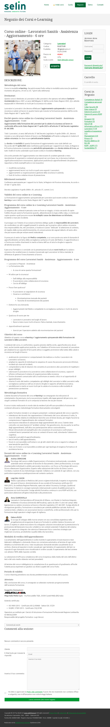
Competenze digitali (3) (93, 100)
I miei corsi (58, 5)
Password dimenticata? (93, 65)
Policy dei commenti (35, 692)
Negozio (80, 5)
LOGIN (88, 57)
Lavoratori (61, 44)
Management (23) (91, 136)
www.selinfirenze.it (30, 713)
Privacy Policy (53, 713)
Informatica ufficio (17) (93, 126)
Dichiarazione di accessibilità (77, 713)
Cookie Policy (63, 713)
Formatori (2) (89, 121)
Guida (70, 5)
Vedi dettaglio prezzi (65, 60)
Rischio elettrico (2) (91, 141)
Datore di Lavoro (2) (92, 112)
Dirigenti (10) (89, 119)
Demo (90, 5)
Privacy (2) (88, 138)
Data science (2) (90, 109)
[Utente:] (53, 649)
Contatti (100, 5)
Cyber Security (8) (91, 107)
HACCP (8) (88, 124)
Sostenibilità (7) (90, 148)
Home (46, 5)
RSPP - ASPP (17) (90, 146)
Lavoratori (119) (90, 129)
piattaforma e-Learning (22, 722)
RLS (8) (87, 143)
